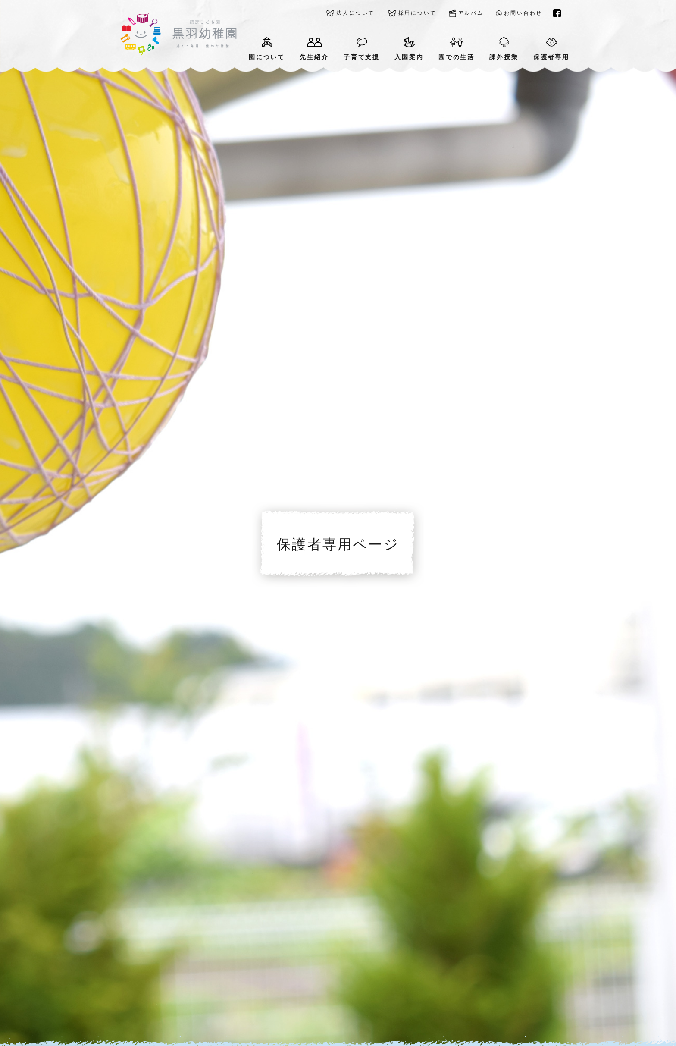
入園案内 (408, 48)
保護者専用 (551, 48)
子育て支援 (362, 48)
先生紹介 (314, 48)
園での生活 (456, 48)
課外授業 (503, 48)
